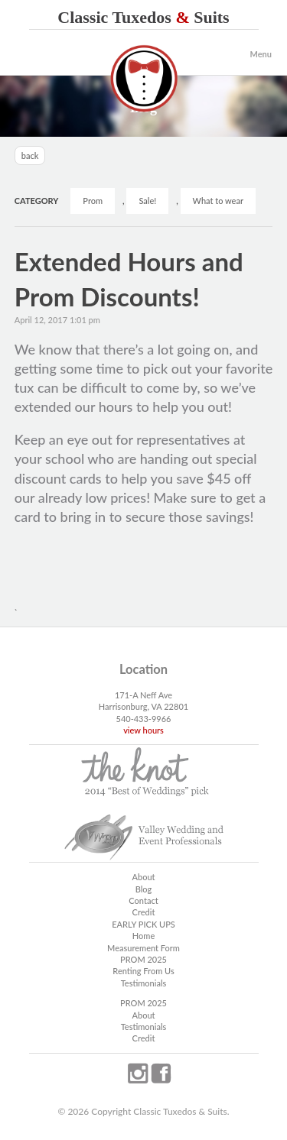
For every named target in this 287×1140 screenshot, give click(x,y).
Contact (143, 900)
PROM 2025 (143, 959)
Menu (260, 54)
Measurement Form (143, 948)
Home (143, 936)
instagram (137, 1073)
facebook (160, 1073)
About (143, 877)
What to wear (218, 201)
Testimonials (144, 983)
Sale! (147, 201)
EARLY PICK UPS (143, 924)
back (30, 155)
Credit (143, 912)
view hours (143, 730)
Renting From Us (143, 971)
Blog (143, 889)
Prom (93, 201)
